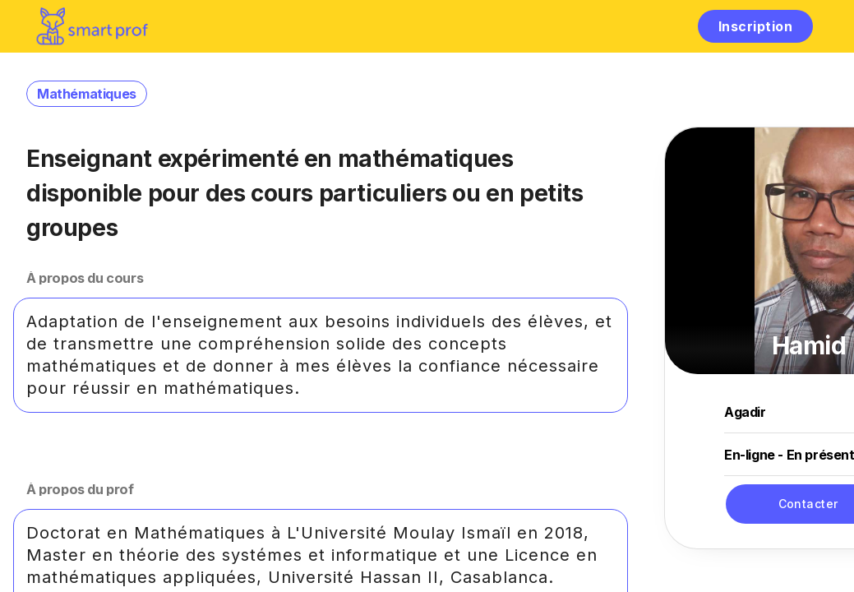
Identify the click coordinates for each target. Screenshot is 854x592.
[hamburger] (668, 26)
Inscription (755, 26)
